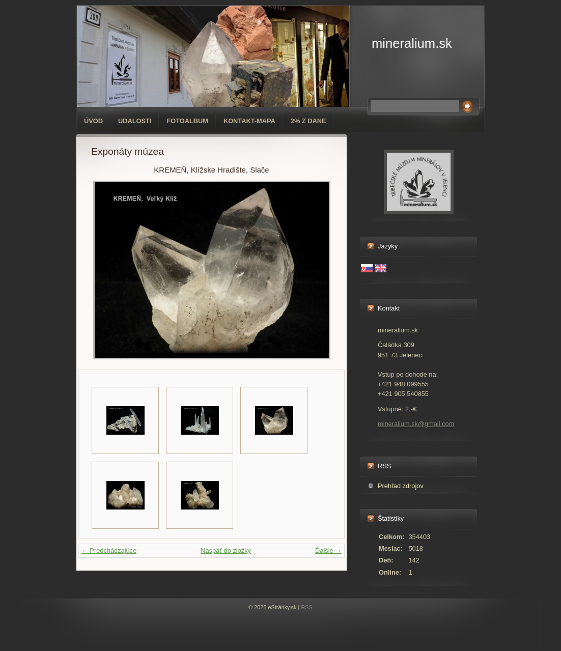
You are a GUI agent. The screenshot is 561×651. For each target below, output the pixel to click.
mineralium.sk (412, 43)
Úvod (93, 121)
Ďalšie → (328, 550)
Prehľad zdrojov (401, 486)
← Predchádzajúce (108, 550)
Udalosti (134, 121)
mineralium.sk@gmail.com (416, 424)
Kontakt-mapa (249, 121)
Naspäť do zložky (226, 550)
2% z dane (308, 121)
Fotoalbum (187, 121)
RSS (306, 607)
